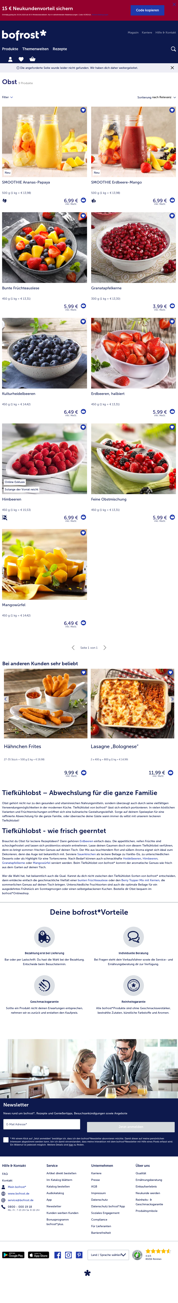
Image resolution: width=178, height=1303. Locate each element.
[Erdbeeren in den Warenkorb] (172, 412)
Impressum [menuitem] (98, 1190)
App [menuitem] (49, 1197)
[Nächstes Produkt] (171, 727)
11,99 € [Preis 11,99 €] (154, 773)
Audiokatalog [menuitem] (55, 1190)
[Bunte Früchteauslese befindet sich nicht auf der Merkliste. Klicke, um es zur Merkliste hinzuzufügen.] (82, 217)
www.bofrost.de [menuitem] (15, 1191)
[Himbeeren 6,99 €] (44, 476)
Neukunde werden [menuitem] (148, 1190)
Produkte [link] (10, 49)
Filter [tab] (10, 97)
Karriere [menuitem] (147, 32)
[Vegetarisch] (4, 200)
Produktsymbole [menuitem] (147, 1208)
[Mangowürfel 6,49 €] (44, 582)
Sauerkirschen (87, 856)
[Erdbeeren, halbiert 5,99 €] (133, 370)
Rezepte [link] (60, 49)
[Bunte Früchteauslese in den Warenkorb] (83, 306)
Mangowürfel (41, 865)
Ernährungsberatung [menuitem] (149, 1177)
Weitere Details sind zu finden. (65, 1143)
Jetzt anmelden (131, 1126)
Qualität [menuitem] (141, 1171)
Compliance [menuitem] (99, 1217)
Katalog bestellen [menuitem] (58, 1184)
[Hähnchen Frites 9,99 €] (45, 727)
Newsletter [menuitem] (54, 1204)
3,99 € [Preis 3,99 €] (159, 306)
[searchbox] (73, 49)
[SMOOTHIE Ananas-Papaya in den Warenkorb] (83, 201)
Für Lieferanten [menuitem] (101, 1224)
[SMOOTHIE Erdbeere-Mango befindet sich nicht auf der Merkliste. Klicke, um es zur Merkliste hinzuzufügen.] (171, 111)
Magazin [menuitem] (133, 32)
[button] (147, 10)
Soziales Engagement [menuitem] (105, 1210)
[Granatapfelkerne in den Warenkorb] (172, 306)
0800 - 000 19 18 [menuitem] (17, 1204)
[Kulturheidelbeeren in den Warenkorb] (83, 412)
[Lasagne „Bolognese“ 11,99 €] (132, 727)
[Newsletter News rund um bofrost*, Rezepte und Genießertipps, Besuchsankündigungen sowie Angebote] (89, 1127)
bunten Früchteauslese (93, 882)
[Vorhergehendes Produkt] (6, 727)
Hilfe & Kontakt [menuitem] (165, 32)
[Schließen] (174, 4)
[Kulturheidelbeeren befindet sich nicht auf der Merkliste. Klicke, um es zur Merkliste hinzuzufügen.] (82, 322)
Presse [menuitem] (95, 1177)
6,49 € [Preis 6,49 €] (70, 412)
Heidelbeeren (132, 860)
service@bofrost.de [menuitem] (17, 1197)
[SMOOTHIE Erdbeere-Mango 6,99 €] (133, 159)
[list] (89, 977)
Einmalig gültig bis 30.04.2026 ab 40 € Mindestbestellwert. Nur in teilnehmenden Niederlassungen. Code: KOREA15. (47, 15)
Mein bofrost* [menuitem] (14, 1184)
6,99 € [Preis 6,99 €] (70, 201)
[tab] (10, 59)
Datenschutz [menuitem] (99, 1197)
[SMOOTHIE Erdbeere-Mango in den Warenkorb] (172, 201)
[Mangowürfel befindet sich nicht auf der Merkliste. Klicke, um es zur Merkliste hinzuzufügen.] (82, 533)
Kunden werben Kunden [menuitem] (62, 1210)
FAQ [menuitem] (5, 1171)
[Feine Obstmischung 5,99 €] (133, 476)
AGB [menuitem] (94, 1184)
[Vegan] (93, 200)
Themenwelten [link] (35, 49)
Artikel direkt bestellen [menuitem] (61, 1171)
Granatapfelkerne (13, 865)
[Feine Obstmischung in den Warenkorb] (172, 518)
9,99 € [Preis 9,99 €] (68, 773)
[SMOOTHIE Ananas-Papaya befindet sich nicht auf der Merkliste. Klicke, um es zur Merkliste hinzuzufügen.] (82, 111)
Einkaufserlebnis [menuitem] (146, 1184)
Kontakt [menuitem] (7, 1177)
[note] (45, 752)
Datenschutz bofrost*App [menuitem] (108, 1204)
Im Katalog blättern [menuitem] (59, 1177)
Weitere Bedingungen (100, 15)
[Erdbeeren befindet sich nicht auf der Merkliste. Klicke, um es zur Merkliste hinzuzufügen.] (171, 322)
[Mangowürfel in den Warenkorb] (83, 623)
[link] (25, 35)
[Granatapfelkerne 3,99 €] (133, 265)
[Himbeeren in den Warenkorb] (83, 518)
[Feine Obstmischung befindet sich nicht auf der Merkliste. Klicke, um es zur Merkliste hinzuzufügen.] (171, 428)
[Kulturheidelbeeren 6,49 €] (44, 370)
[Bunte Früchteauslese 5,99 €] (44, 265)
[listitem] (44, 951)
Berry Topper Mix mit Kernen (140, 882)
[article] (89, 844)
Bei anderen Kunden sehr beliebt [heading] (40, 663)
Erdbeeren (86, 843)
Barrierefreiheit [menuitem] (101, 1230)
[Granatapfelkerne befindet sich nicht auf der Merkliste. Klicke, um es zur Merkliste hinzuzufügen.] (171, 217)
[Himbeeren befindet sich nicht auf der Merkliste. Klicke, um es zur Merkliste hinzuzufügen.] (82, 428)
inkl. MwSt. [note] (71, 778)
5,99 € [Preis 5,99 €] (70, 306)
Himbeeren (150, 860)
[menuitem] (10, 49)
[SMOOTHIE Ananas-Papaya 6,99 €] (44, 159)
